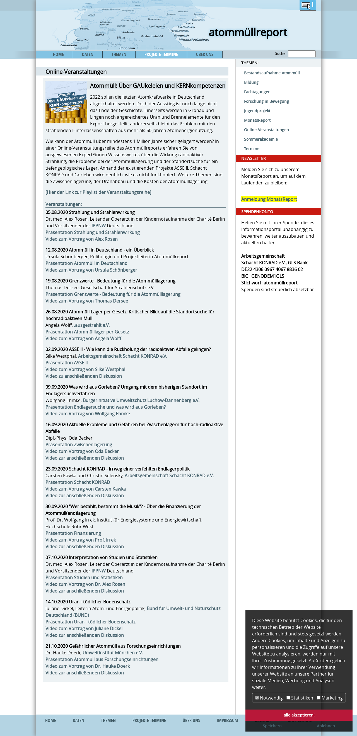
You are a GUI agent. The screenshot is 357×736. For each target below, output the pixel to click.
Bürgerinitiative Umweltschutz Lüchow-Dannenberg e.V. (141, 400)
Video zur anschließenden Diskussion (84, 458)
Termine (251, 148)
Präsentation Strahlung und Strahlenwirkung (92, 232)
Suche (280, 53)
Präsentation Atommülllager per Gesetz (87, 332)
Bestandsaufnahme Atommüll (272, 72)
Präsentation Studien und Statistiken (84, 577)
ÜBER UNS (204, 54)
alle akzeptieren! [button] (299, 715)
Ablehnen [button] (326, 725)
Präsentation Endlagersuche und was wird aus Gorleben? (105, 407)
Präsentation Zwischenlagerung (78, 445)
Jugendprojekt (257, 110)
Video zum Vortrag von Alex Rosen (81, 239)
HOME (58, 54)
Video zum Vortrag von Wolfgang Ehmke (87, 414)
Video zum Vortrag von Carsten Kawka (85, 489)
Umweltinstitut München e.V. (113, 653)
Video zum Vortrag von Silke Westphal (85, 369)
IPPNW (98, 226)
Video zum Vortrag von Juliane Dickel (83, 628)
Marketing (330, 698)
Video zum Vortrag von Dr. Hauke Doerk (87, 666)
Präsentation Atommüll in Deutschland (86, 263)
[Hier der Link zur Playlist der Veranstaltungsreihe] (98, 192)
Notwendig (269, 698)
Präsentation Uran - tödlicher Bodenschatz (90, 622)
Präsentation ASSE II (66, 363)
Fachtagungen (257, 91)
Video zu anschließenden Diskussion (83, 376)
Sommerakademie (261, 139)
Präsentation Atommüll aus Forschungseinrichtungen (101, 659)
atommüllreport (248, 32)
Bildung (251, 82)
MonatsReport (257, 120)
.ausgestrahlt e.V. (92, 325)
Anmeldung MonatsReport (269, 199)
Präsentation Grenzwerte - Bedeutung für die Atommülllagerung (112, 294)
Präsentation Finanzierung (73, 533)
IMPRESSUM (227, 720)
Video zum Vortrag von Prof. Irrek (80, 540)
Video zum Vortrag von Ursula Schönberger (91, 270)
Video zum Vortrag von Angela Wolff (83, 338)
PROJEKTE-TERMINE (161, 54)
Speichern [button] (272, 725)
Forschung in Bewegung (266, 101)
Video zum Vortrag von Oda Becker (82, 451)
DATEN (87, 54)
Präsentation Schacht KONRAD (77, 482)
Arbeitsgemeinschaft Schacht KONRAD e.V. (122, 356)
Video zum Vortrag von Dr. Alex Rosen (85, 584)
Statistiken (299, 698)
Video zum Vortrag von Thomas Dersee (86, 301)
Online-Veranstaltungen (266, 129)
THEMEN (119, 54)
